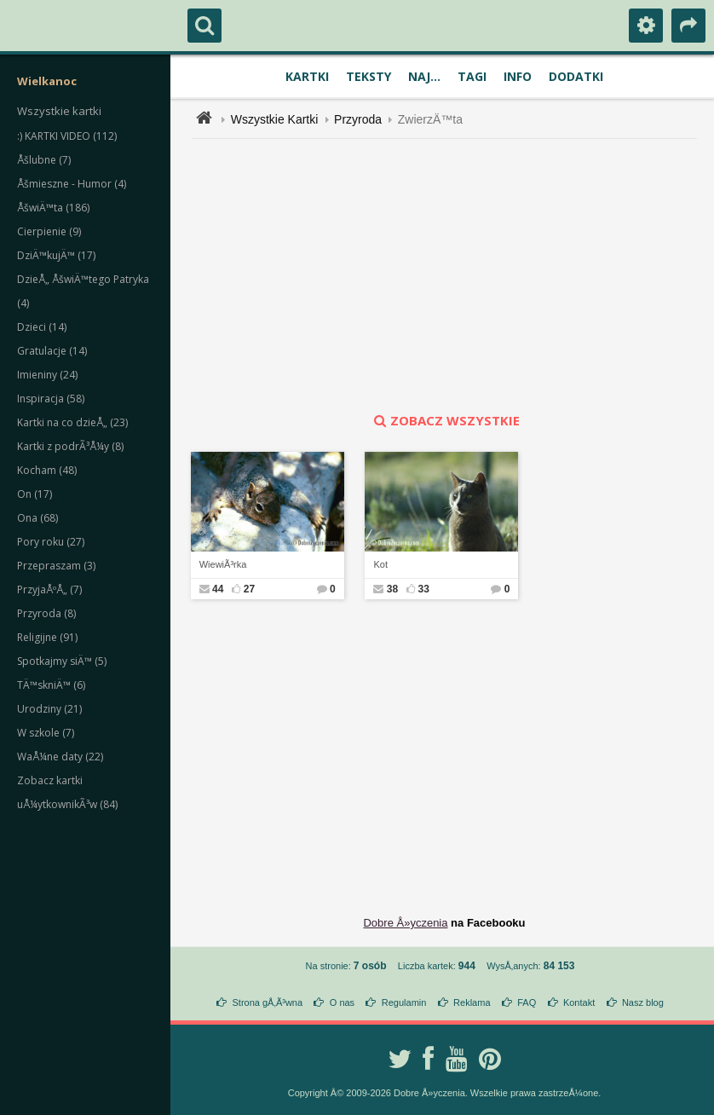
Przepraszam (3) (56, 565)
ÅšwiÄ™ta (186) (53, 207)
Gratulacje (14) (52, 351)
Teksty (368, 76)
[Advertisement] (454, 275)
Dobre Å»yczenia (405, 922)
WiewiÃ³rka (223, 564)
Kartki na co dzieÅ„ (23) (72, 422)
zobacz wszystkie (445, 420)
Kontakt (579, 1002)
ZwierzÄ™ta (430, 119)
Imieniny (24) (47, 374)
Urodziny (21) (49, 709)
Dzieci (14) (41, 327)
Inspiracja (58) (50, 398)
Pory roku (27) (50, 541)
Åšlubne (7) (44, 160)
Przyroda (358, 119)
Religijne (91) (47, 637)
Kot (380, 564)
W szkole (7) (45, 732)
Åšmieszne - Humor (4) (71, 183)
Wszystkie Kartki (275, 119)
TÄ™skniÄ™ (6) (51, 685)
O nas (342, 1002)
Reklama (471, 1002)
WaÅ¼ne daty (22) (60, 756)
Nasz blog (643, 1002)
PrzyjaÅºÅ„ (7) (49, 589)
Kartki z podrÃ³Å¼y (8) (70, 446)
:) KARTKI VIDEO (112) (67, 136)
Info (518, 76)
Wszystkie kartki (59, 110)
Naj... (424, 76)
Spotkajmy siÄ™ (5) (62, 661)
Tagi (472, 76)
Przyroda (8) (46, 613)
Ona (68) (37, 518)
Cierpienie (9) (49, 231)
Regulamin (404, 1002)
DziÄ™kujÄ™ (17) (56, 255)
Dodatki (576, 76)
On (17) (34, 494)
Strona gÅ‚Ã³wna (268, 1002)
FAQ (526, 1002)
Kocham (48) (47, 470)
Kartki (307, 76)
